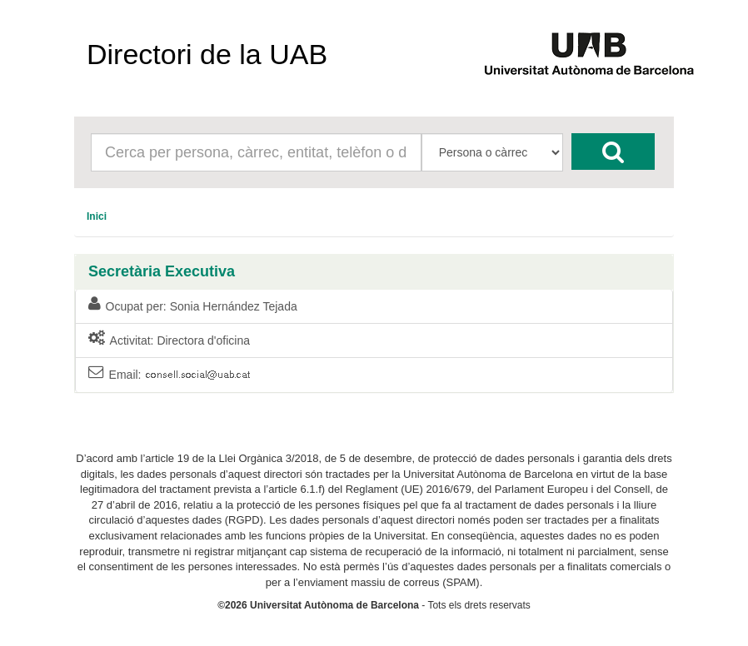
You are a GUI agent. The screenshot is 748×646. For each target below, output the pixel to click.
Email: (171, 375)
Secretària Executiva (161, 272)
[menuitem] (97, 216)
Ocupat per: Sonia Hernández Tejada (192, 305)
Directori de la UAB (207, 54)
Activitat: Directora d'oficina (169, 339)
